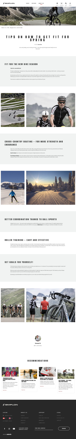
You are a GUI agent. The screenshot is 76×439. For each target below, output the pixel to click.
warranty (41, 420)
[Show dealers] (57, 3)
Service (41, 415)
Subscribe (64, 428)
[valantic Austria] (7, 434)
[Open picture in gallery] (50, 110)
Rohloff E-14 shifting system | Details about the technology (46, 379)
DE (5, 418)
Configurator (25, 417)
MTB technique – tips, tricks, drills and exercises (65, 381)
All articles (38, 345)
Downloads (42, 422)
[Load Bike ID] (61, 3)
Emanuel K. (38, 343)
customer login (7, 421)
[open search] (66, 3)
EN (11, 418)
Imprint (59, 420)
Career (23, 415)
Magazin (23, 420)
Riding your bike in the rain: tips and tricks (28, 381)
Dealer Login (7, 415)
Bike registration (44, 417)
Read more (4, 390)
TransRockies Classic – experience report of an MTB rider (9, 379)
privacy (59, 415)
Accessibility (60, 417)
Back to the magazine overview (12, 27)
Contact (23, 422)
